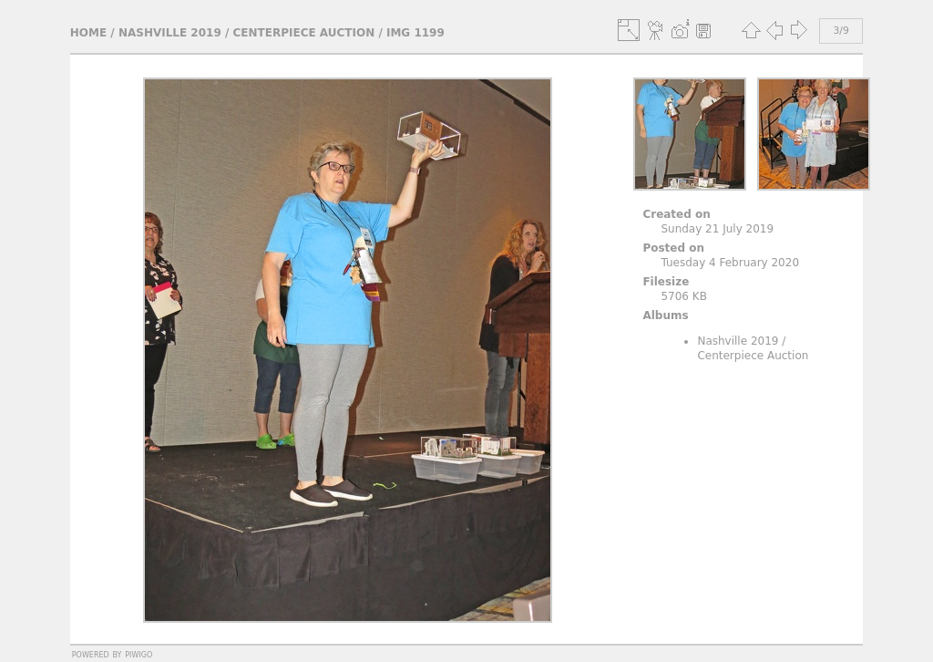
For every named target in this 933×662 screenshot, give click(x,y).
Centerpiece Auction (304, 32)
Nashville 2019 (169, 32)
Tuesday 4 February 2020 (730, 262)
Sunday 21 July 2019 (717, 228)
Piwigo (138, 653)
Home (88, 32)
